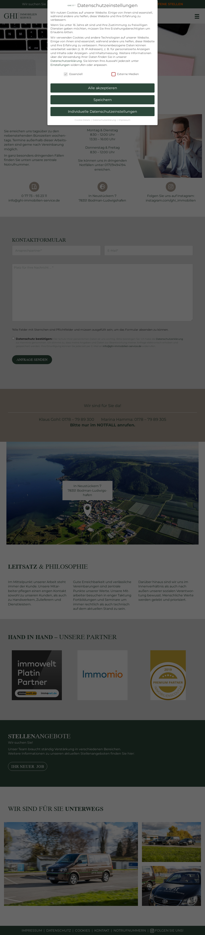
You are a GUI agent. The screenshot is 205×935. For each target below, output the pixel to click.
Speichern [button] (102, 100)
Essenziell (73, 74)
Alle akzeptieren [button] (102, 88)
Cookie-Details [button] (83, 120)
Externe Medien (125, 74)
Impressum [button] (124, 120)
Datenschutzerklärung (66, 61)
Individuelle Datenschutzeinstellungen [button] (102, 111)
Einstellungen (60, 65)
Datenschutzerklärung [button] (105, 120)
